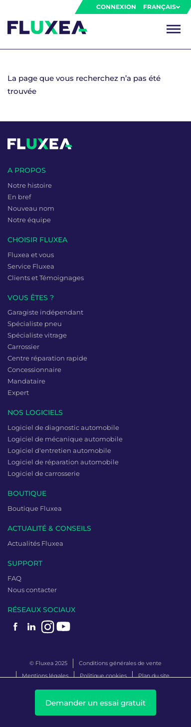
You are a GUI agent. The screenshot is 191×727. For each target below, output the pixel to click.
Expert (18, 392)
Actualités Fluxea (35, 543)
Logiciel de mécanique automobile (65, 439)
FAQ (14, 578)
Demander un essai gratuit (95, 703)
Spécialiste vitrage (37, 335)
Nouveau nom (30, 208)
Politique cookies (103, 675)
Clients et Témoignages (45, 278)
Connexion (116, 6)
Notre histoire (29, 185)
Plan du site (154, 675)
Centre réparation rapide (47, 358)
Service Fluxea (30, 266)
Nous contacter (32, 590)
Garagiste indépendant (45, 312)
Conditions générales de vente (120, 663)
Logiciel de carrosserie (43, 473)
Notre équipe (29, 220)
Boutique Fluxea (34, 508)
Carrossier (23, 347)
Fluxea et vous (30, 255)
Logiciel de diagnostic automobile (63, 427)
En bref (19, 197)
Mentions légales (45, 675)
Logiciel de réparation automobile (63, 462)
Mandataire (26, 381)
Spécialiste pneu (34, 324)
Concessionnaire (34, 369)
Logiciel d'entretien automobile (59, 450)
